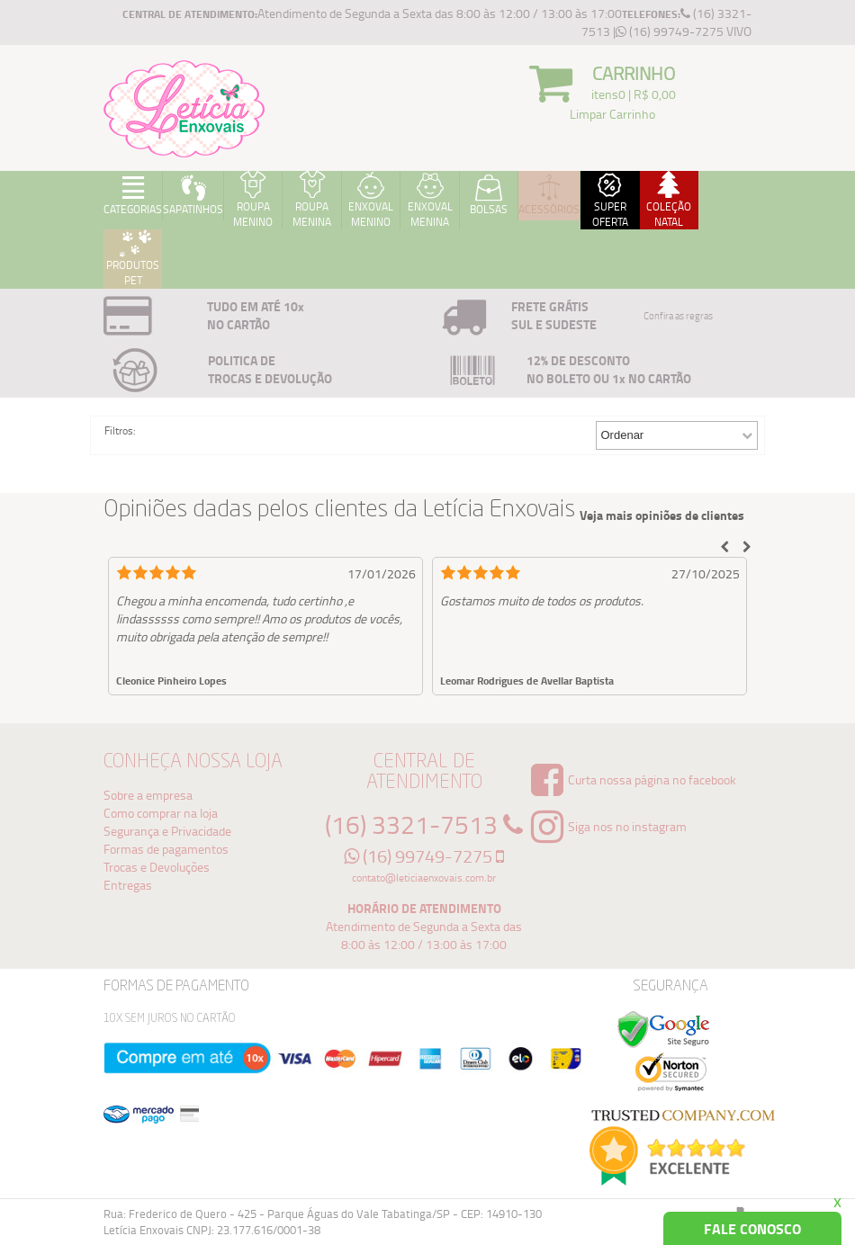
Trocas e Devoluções (157, 866)
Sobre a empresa (148, 794)
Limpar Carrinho (612, 113)
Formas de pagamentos (166, 848)
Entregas (128, 884)
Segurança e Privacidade (167, 830)
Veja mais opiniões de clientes (662, 515)
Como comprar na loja (161, 812)
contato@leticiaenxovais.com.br (424, 877)
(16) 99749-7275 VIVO (684, 31)
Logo (185, 107)
